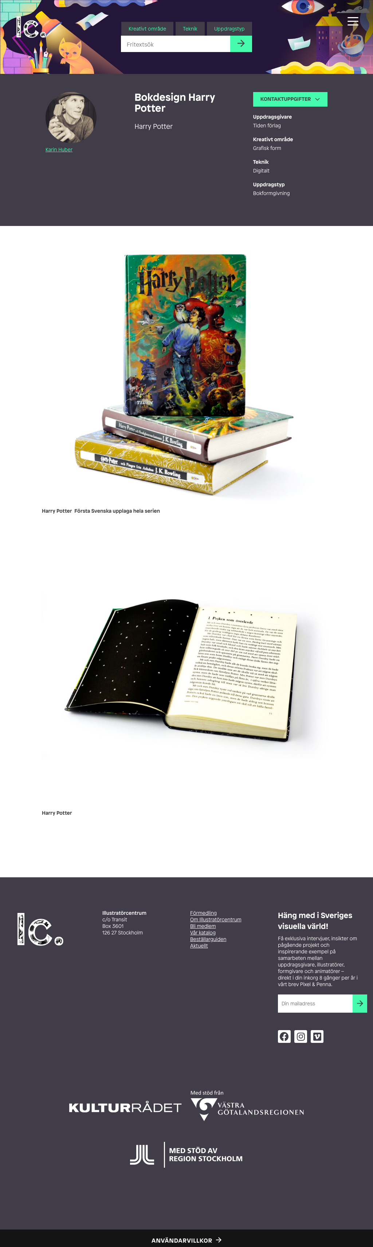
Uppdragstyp (229, 28)
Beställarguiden (208, 939)
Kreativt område (147, 28)
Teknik (190, 28)
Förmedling (203, 913)
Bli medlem (203, 926)
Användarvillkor (182, 1240)
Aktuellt (199, 945)
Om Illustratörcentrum (216, 919)
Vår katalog (203, 932)
